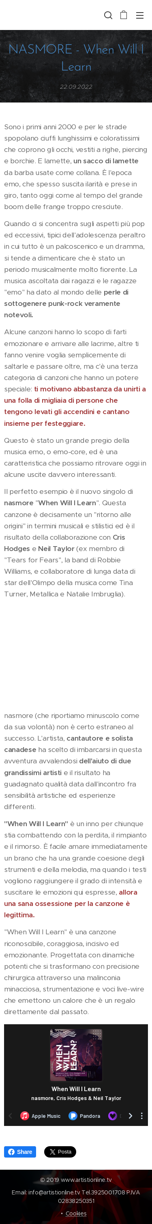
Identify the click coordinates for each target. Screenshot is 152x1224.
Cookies (76, 1213)
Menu (139, 15)
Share (20, 1152)
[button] (107, 15)
